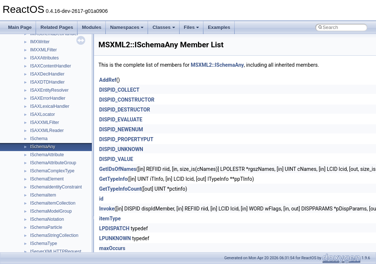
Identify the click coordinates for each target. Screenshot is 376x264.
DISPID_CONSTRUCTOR (127, 100)
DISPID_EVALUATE (120, 119)
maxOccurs (112, 248)
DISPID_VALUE (116, 159)
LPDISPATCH (114, 228)
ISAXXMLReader (47, 130)
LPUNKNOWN (115, 238)
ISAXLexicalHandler (49, 106)
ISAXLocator (42, 114)
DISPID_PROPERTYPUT (126, 139)
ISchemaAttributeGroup (53, 162)
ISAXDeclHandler (47, 74)
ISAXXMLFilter (44, 122)
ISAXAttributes (44, 57)
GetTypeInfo (113, 179)
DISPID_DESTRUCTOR (124, 110)
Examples (219, 27)
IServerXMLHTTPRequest (55, 251)
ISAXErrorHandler (47, 98)
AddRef (107, 80)
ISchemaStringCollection (54, 235)
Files (191, 27)
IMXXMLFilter (43, 49)
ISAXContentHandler (50, 66)
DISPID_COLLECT (119, 90)
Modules (91, 27)
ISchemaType (43, 243)
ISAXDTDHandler (47, 82)
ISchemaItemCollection (52, 203)
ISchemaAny (42, 146)
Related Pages (56, 27)
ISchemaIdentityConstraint (56, 187)
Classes (163, 27)
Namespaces (127, 27)
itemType (110, 218)
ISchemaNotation (47, 219)
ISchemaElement (47, 179)
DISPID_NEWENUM (121, 129)
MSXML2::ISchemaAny (217, 65)
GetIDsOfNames (117, 169)
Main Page (20, 27)
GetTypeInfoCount (120, 189)
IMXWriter (40, 41)
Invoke (107, 209)
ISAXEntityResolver (49, 90)
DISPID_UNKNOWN (121, 149)
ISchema (38, 138)
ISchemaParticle (46, 227)
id (101, 199)
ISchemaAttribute (47, 154)
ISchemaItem (43, 195)
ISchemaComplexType (52, 170)
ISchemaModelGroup (51, 211)
